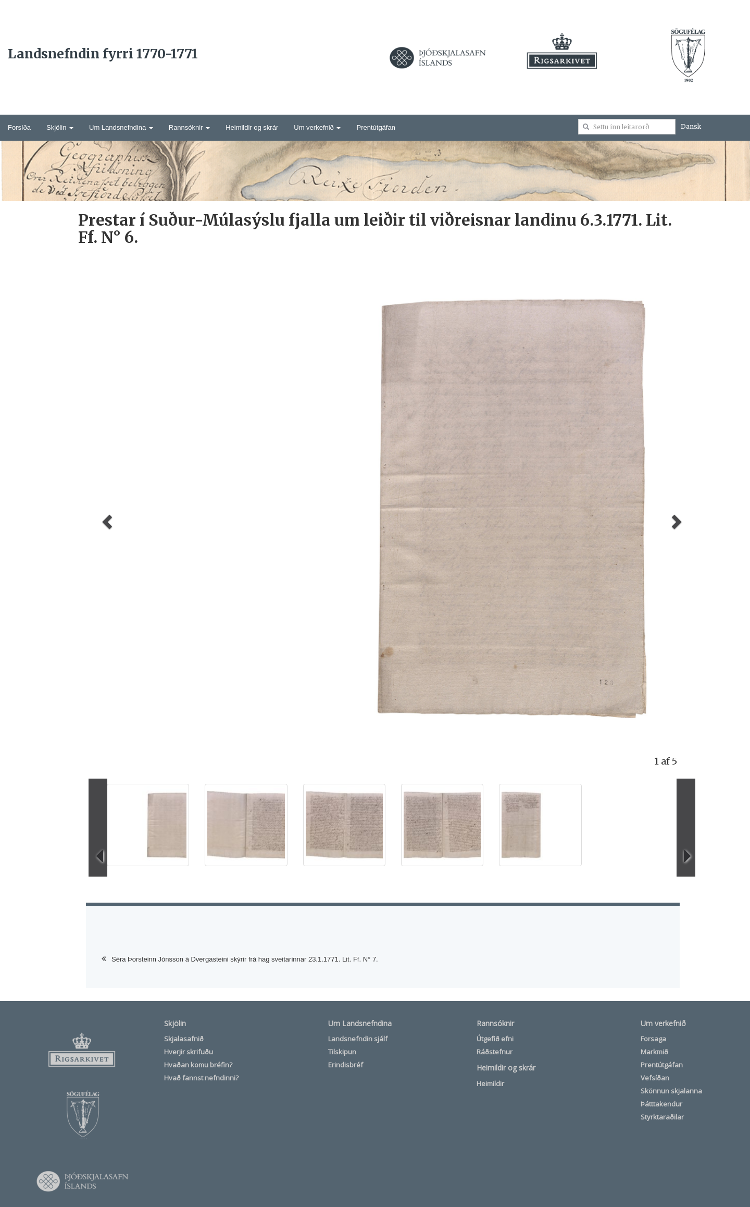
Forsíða (19, 127)
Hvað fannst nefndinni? (201, 1077)
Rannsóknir (189, 127)
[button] (105, 519)
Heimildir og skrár (252, 127)
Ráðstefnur (494, 1051)
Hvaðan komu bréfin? (198, 1064)
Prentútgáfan (375, 127)
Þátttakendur (661, 1104)
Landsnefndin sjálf (358, 1038)
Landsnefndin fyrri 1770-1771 (103, 53)
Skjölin (59, 127)
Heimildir (490, 1083)
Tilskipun (342, 1051)
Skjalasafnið (184, 1038)
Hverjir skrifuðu (188, 1051)
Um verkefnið (317, 127)
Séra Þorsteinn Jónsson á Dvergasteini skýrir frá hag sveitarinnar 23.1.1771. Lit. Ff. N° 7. (244, 959)
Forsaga (653, 1038)
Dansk (691, 126)
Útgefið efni (495, 1038)
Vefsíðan (655, 1077)
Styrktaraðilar (662, 1117)
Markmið (654, 1051)
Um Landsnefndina (121, 127)
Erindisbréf (345, 1064)
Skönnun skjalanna (671, 1090)
